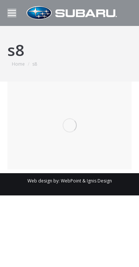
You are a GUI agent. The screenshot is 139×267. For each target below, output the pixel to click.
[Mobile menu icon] (11, 13)
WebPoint (71, 181)
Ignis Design (99, 181)
